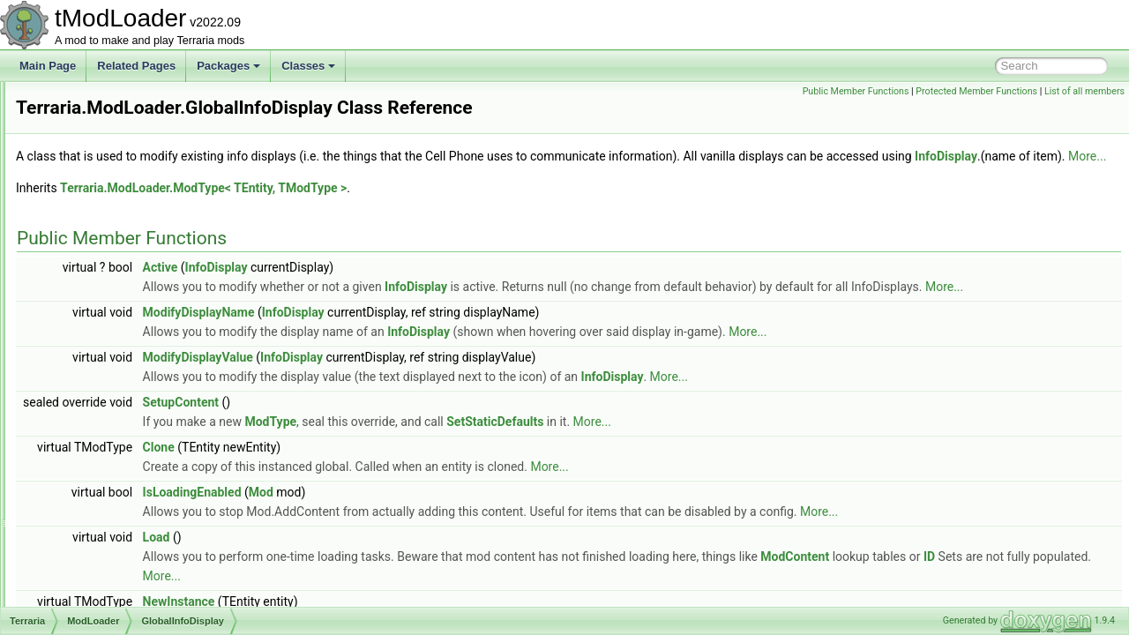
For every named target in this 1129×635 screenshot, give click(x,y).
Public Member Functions (856, 91)
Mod (481, 556)
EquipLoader (116, 120)
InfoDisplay (300, 200)
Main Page (47, 65)
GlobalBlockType (126, 294)
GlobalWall (112, 527)
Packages (228, 65)
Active (381, 311)
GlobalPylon (115, 450)
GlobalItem (112, 372)
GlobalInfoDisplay (127, 353)
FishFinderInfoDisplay (137, 178)
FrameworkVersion (130, 197)
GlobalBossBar (121, 314)
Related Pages (136, 65)
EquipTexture (117, 139)
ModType (491, 485)
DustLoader (113, 100)
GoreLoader (114, 547)
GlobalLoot (112, 391)
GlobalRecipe (118, 469)
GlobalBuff (111, 333)
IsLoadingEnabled (412, 556)
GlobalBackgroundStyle (141, 275)
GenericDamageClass (138, 256)
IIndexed (106, 605)
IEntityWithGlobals (129, 566)
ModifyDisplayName (419, 376)
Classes (308, 65)
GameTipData (119, 217)
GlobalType (113, 508)
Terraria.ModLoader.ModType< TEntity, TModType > (423, 232)
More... (441, 200)
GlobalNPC (112, 411)
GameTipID (113, 236)
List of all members (1084, 91)
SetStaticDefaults (715, 485)
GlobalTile (110, 488)
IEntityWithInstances (134, 585)
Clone (379, 511)
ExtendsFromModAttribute (147, 159)
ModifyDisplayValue (418, 421)
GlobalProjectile (123, 430)
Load (377, 601)
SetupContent (401, 466)
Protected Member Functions (976, 91)
